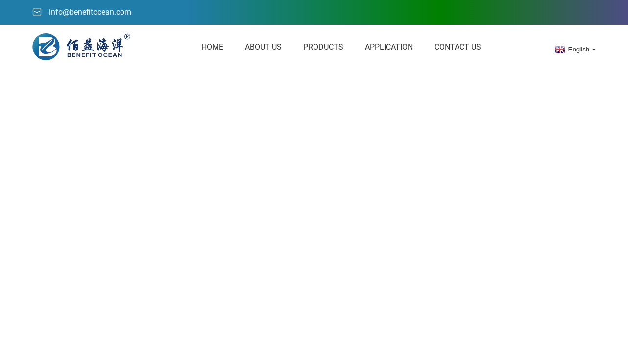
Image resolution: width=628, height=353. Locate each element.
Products (323, 46)
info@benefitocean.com (90, 12)
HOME (212, 46)
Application (389, 46)
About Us (263, 46)
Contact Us (458, 46)
